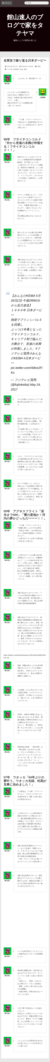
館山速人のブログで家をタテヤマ (25, 25)
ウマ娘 (9, 69)
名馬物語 (16, 69)
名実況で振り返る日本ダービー (25, 60)
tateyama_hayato (27, 66)
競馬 (39, 66)
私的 (21, 69)
